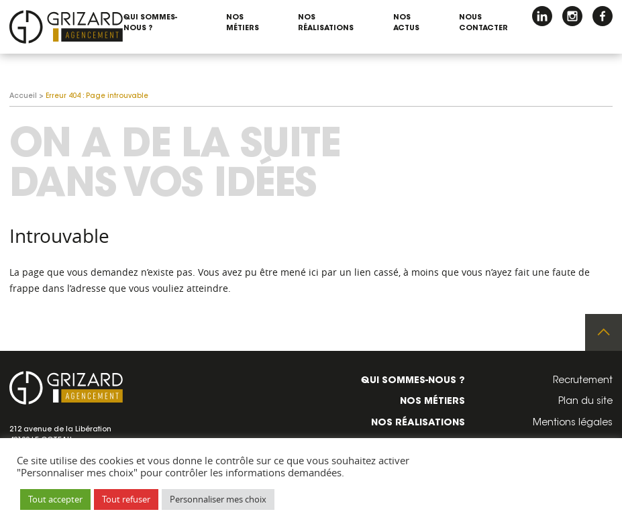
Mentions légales (573, 423)
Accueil (23, 96)
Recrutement (583, 381)
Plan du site (585, 402)
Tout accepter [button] (55, 499)
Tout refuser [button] (126, 499)
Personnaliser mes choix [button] (218, 499)
